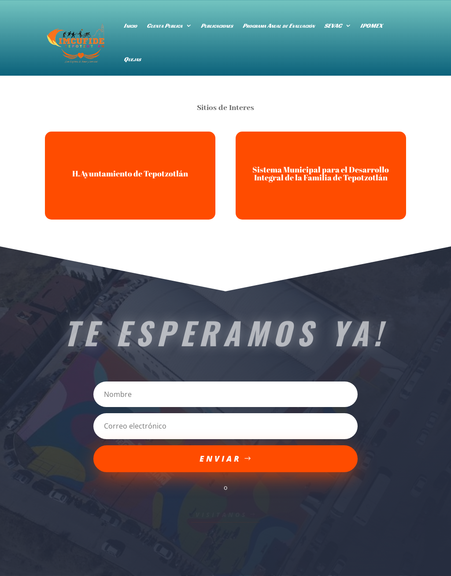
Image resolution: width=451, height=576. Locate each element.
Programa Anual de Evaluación (278, 25)
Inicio (130, 25)
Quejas (132, 59)
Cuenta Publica (164, 25)
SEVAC (333, 25)
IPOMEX (371, 25)
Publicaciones (217, 25)
